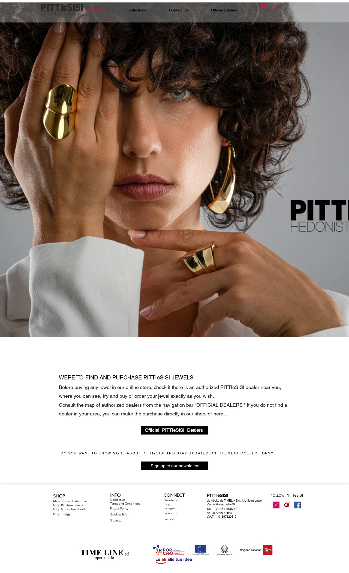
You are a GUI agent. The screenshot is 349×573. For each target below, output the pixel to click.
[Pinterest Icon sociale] (286, 505)
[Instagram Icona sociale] (276, 505)
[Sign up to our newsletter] (174, 466)
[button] (137, 10)
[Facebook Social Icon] (297, 505)
